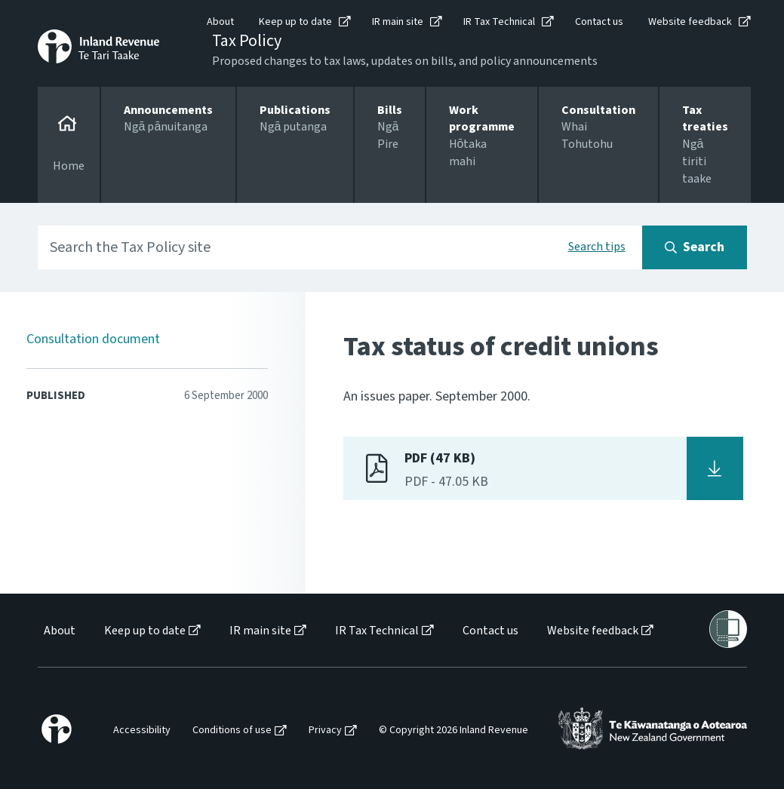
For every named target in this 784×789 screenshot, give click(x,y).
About (220, 21)
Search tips (597, 246)
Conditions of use (232, 730)
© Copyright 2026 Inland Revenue (453, 730)
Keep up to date (295, 21)
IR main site (397, 21)
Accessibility (142, 730)
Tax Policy (246, 41)
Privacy (325, 730)
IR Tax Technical (499, 21)
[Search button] (694, 247)
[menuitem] (58, 631)
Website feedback (690, 21)
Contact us (599, 21)
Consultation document (93, 339)
